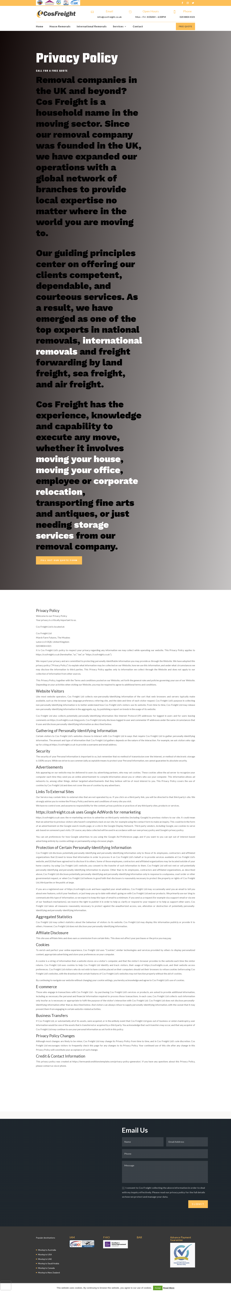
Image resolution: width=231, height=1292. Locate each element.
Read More (168, 1288)
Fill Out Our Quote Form (59, 560)
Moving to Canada (46, 1268)
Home (39, 26)
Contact (138, 26)
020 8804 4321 (187, 16)
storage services (72, 530)
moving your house (78, 459)
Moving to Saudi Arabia (48, 1263)
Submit (198, 1204)
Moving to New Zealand (49, 1272)
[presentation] (6, 1285)
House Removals (60, 26)
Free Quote (185, 26)
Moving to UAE (45, 1259)
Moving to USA (45, 1254)
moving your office (78, 470)
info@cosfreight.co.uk (109, 16)
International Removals (92, 26)
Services (118, 26)
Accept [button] (158, 1288)
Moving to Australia (47, 1250)
